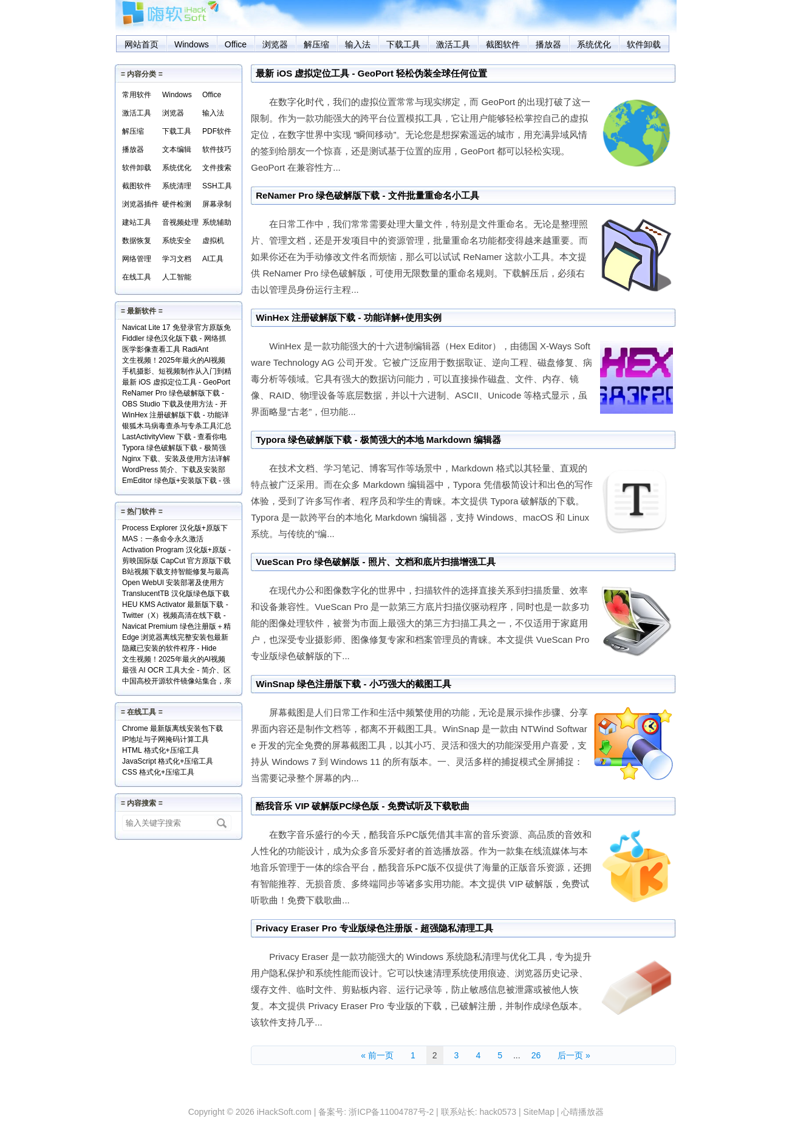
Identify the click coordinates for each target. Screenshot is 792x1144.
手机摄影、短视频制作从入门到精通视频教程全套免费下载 (176, 372)
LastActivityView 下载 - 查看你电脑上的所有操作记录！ (174, 438)
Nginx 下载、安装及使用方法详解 (176, 458)
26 (536, 1055)
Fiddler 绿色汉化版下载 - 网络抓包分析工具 (174, 339)
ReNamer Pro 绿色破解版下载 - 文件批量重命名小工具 (367, 195)
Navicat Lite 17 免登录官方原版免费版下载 (176, 328)
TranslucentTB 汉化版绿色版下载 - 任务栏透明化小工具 (176, 594)
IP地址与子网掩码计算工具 (165, 739)
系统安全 (176, 240)
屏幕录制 (216, 204)
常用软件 (136, 95)
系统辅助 (216, 222)
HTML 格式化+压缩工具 (160, 750)
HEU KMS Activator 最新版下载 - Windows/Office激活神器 (175, 605)
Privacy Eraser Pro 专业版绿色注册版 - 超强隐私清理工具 (374, 928)
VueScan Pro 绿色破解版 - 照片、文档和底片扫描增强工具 (375, 562)
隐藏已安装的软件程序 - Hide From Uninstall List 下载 (169, 649)
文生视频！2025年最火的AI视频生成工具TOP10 (173, 361)
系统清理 (176, 186)
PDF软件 (216, 131)
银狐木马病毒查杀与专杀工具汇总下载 (176, 427)
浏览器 (275, 44)
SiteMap (539, 1112)
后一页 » (574, 1055)
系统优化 (594, 44)
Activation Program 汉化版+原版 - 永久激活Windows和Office (176, 551)
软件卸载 (644, 44)
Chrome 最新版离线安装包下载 (172, 728)
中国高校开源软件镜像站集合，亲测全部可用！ (176, 682)
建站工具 (136, 222)
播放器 (548, 44)
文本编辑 (176, 149)
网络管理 (136, 259)
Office (236, 44)
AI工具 (213, 259)
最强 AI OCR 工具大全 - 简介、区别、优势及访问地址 (176, 671)
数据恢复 (136, 240)
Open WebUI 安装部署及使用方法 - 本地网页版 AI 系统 (173, 583)
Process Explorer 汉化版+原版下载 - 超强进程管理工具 (175, 529)
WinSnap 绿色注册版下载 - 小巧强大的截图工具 (353, 684)
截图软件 (503, 44)
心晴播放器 (582, 1112)
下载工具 (403, 44)
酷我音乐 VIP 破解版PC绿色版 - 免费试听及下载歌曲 (362, 806)
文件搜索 (216, 167)
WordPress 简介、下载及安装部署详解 (173, 470)
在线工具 (136, 277)
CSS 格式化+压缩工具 (158, 772)
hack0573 (497, 1112)
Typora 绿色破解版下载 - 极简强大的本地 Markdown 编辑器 (378, 439)
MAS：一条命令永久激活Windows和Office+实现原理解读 (174, 540)
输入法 (357, 44)
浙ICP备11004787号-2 (391, 1112)
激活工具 (453, 44)
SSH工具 (217, 186)
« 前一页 (377, 1055)
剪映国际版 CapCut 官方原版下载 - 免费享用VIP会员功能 (176, 562)
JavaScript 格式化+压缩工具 (167, 761)
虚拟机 (213, 240)
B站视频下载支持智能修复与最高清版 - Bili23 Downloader (175, 572)
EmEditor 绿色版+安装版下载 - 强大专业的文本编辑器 (176, 481)
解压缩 (316, 44)
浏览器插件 (140, 204)
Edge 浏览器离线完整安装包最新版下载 (175, 638)
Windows (191, 44)
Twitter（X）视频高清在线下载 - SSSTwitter (174, 616)
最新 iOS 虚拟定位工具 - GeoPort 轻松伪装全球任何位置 (371, 73)
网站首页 (142, 44)
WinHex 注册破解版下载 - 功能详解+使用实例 (349, 317)
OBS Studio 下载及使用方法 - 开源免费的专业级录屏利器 (174, 405)
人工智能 (176, 277)
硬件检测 (176, 204)
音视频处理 (180, 222)
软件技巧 (216, 149)
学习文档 (176, 259)
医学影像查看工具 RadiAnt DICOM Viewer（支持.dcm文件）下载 (176, 350)
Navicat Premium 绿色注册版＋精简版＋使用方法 (176, 627)
